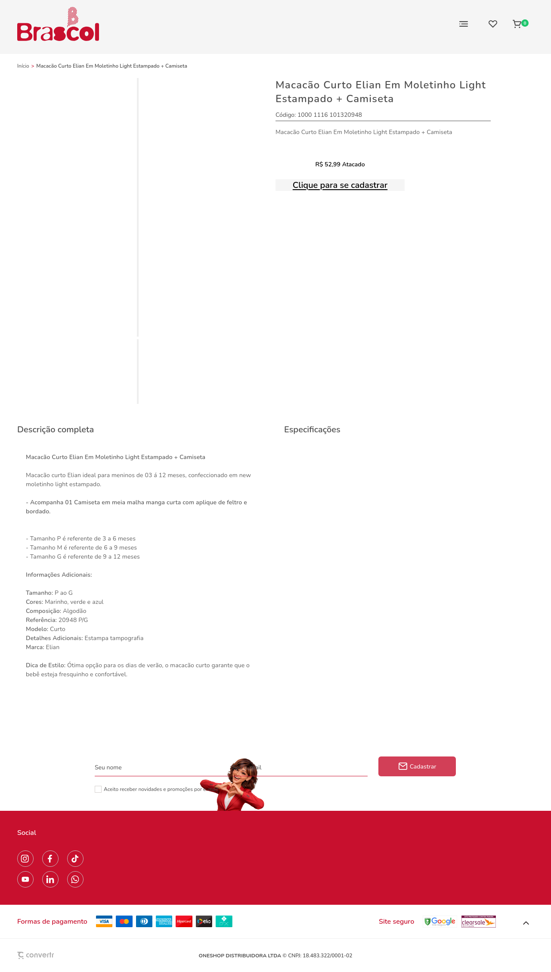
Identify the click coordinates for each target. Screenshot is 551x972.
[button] (526, 923)
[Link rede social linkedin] (50, 879)
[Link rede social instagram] (25, 858)
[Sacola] (521, 23)
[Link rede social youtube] (25, 879)
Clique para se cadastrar (340, 185)
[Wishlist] (493, 23)
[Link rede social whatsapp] (75, 879)
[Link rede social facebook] (50, 858)
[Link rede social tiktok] (75, 858)
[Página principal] (58, 23)
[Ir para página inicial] (23, 66)
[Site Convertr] (55, 955)
